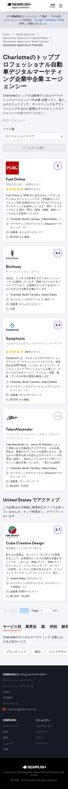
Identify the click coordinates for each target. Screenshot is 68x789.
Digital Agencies (25, 34)
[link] (53, 5)
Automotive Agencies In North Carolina (26, 41)
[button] (34, 136)
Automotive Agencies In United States (25, 38)
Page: (35, 610)
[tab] (12, 627)
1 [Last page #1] (56, 610)
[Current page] (45, 610)
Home (6, 34)
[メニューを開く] (60, 5)
